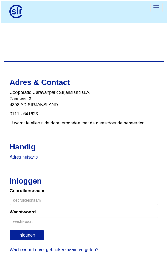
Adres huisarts (24, 157)
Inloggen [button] (26, 235)
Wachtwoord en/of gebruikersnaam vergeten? (54, 249)
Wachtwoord (23, 212)
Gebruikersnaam (27, 190)
